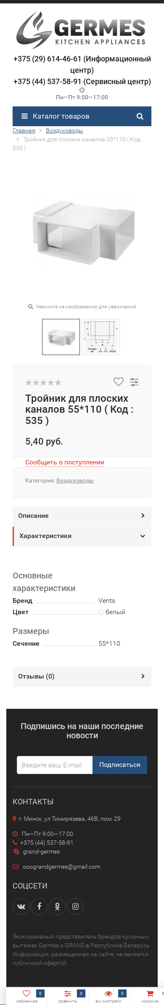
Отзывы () (36, 676)
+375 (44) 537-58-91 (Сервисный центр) (82, 81)
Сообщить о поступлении (64, 462)
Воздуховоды (64, 130)
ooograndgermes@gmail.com (61, 866)
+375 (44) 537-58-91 (43, 842)
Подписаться (119, 765)
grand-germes (36, 851)
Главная (24, 130)
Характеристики (45, 536)
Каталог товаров (55, 116)
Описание (33, 516)
